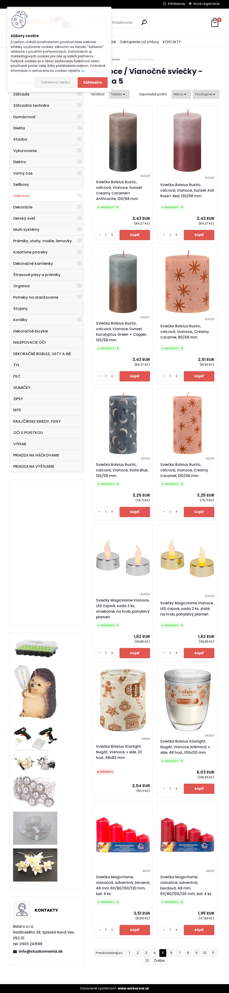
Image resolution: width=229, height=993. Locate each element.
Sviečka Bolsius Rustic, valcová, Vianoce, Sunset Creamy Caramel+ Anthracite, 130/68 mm (119, 190)
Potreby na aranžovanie (35, 297)
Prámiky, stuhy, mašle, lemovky (42, 241)
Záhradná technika (31, 105)
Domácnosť (24, 117)
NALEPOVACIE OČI (29, 342)
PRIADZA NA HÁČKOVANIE (36, 455)
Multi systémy (26, 229)
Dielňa (19, 128)
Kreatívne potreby (30, 252)
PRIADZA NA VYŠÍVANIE (33, 466)
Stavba (20, 139)
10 (204, 952)
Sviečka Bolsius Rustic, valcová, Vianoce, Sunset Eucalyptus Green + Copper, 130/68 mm (121, 332)
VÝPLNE (19, 444)
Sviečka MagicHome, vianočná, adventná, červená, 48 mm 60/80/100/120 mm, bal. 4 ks (123, 885)
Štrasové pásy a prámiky (36, 274)
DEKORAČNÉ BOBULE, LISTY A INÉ (42, 353)
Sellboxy (21, 184)
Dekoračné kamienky (33, 263)
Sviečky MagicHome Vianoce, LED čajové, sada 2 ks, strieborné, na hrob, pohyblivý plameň (123, 608)
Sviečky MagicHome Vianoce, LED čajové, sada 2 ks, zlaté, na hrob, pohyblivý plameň (187, 609)
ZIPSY (18, 398)
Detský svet (24, 218)
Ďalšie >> (159, 961)
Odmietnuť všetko (55, 82)
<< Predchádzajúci (109, 953)
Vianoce (21, 195)
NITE (17, 410)
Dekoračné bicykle (30, 331)
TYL (16, 365)
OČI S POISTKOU (28, 432)
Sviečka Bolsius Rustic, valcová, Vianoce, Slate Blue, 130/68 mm (122, 470)
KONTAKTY (172, 41)
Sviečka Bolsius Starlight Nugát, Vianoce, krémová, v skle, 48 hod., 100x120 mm (185, 747)
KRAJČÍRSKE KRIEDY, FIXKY (37, 421)
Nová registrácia (206, 3)
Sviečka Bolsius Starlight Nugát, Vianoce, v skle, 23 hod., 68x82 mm (119, 752)
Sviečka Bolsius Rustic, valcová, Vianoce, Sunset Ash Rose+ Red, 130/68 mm (187, 190)
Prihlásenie (176, 3)
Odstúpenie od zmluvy (139, 41)
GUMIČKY (22, 387)
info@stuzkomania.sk (41, 951)
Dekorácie (22, 207)
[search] (144, 22)
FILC (17, 376)
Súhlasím (92, 82)
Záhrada (21, 94)
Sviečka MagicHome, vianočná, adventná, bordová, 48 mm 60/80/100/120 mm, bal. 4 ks (186, 885)
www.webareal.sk (133, 988)
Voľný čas (23, 173)
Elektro (19, 162)
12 (147, 960)
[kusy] (106, 235)
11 (213, 952)
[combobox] (181, 94)
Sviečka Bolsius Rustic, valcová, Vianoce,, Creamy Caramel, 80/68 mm (184, 332)
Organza (21, 286)
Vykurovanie (25, 150)
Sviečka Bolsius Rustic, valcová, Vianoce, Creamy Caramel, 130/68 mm (184, 470)
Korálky (20, 319)
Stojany (20, 308)
